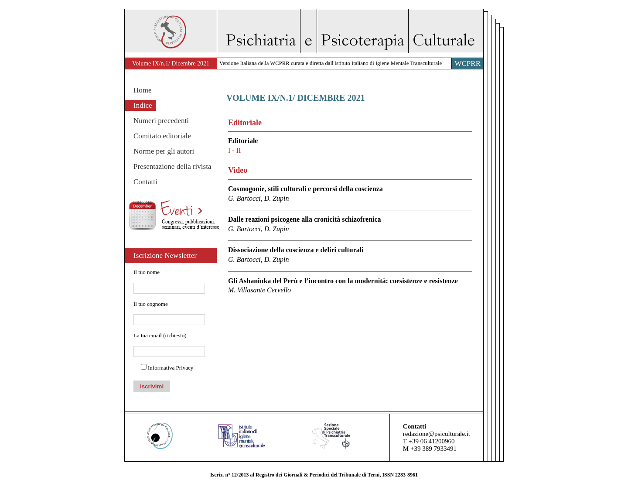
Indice (142, 105)
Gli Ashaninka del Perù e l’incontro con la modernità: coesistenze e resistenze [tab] (350, 286)
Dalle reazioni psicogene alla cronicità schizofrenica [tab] (350, 224)
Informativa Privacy (170, 367)
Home (142, 90)
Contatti (145, 182)
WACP (171, 31)
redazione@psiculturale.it (436, 433)
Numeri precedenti (161, 121)
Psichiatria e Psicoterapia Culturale (350, 31)
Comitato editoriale (162, 136)
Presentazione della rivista (172, 166)
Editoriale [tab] (350, 146)
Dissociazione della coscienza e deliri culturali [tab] (350, 255)
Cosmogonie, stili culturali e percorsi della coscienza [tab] (350, 194)
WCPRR (467, 63)
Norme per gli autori (163, 151)
